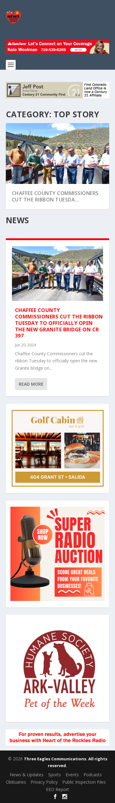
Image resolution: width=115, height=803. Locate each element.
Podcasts (92, 775)
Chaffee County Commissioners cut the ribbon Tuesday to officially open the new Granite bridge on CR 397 (59, 323)
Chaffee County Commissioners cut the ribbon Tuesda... (55, 196)
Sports (54, 775)
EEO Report (57, 789)
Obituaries (16, 782)
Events (72, 775)
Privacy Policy (44, 782)
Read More (31, 384)
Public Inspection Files (84, 782)
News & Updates (27, 775)
